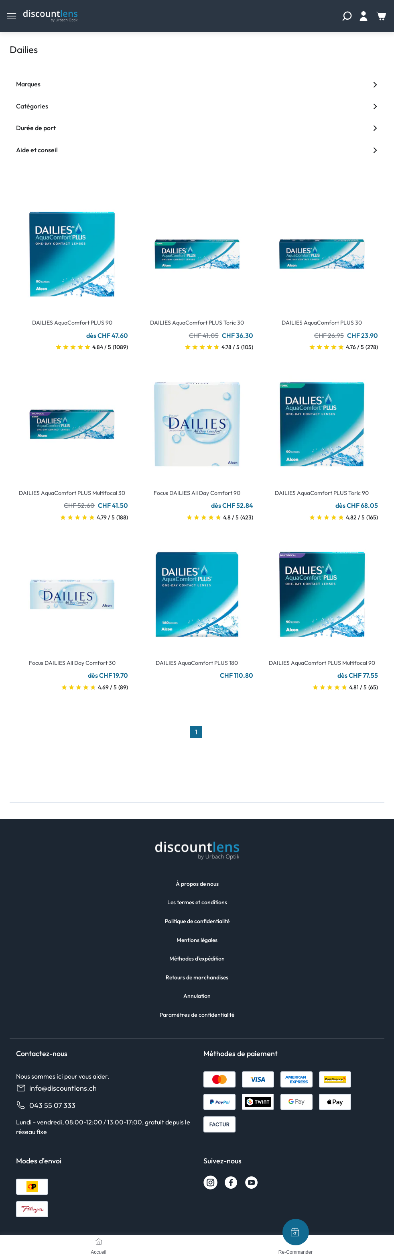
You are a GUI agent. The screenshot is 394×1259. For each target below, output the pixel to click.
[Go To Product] (72, 249)
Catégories (197, 106)
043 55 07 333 (45, 1105)
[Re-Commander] (295, 1232)
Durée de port (197, 128)
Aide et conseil (197, 150)
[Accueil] (99, 1241)
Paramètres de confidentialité (197, 1014)
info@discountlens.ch (56, 1088)
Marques (197, 84)
